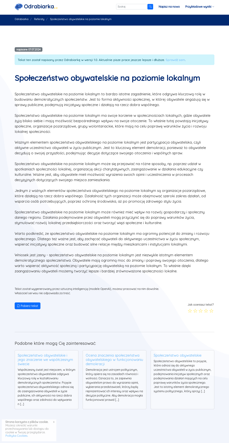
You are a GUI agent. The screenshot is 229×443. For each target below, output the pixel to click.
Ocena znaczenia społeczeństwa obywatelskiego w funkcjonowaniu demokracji (114, 359)
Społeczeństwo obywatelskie (177, 355)
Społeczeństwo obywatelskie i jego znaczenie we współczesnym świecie (45, 359)
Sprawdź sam (175, 60)
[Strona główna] (36, 7)
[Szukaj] (131, 6)
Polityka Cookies (16, 435)
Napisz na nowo (169, 6)
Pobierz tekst (27, 306)
